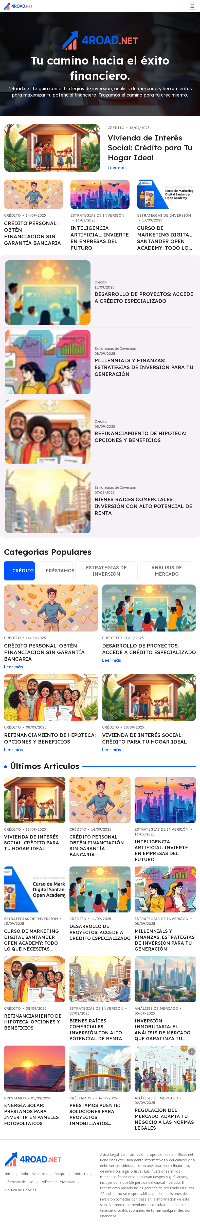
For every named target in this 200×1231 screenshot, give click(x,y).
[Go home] (20, 6)
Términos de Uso (19, 1181)
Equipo (59, 1173)
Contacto (80, 1173)
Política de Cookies (20, 1190)
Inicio (9, 1173)
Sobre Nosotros (34, 1173)
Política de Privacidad (58, 1181)
